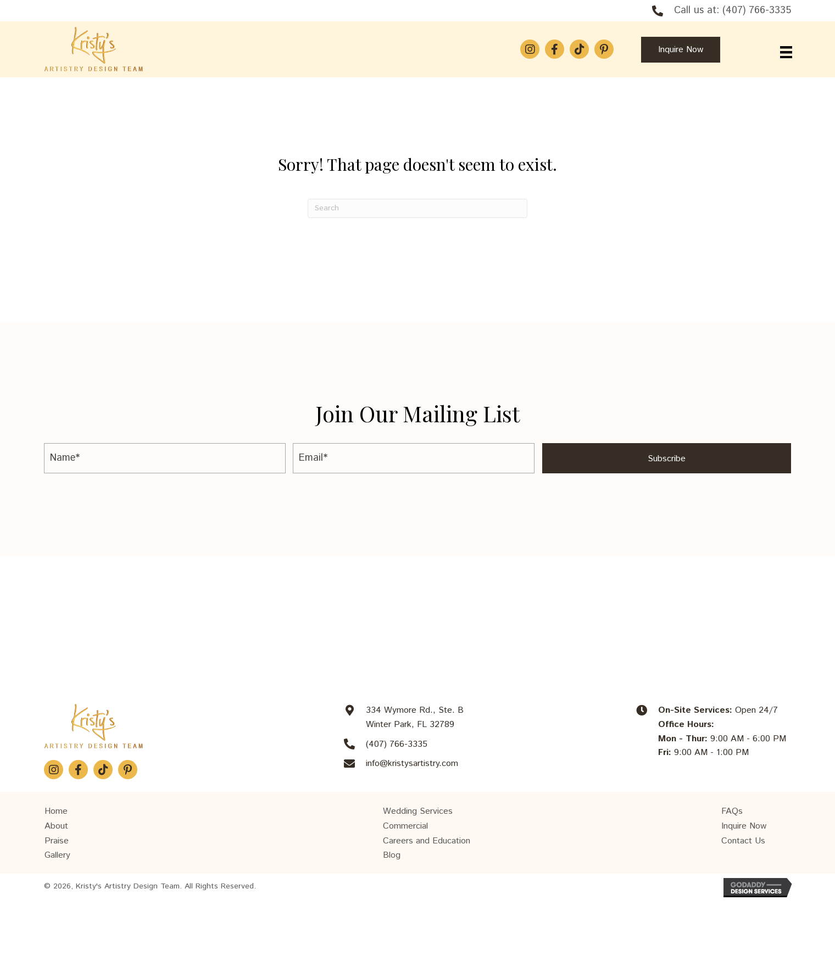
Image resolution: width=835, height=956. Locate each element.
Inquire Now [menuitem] (743, 826)
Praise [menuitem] (56, 841)
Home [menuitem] (56, 811)
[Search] (417, 208)
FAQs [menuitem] (732, 811)
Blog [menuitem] (391, 855)
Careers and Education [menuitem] (426, 841)
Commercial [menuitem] (405, 826)
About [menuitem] (56, 826)
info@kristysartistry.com (412, 763)
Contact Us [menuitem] (743, 841)
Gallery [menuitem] (57, 855)
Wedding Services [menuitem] (418, 811)
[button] (529, 49)
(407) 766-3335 (756, 10)
